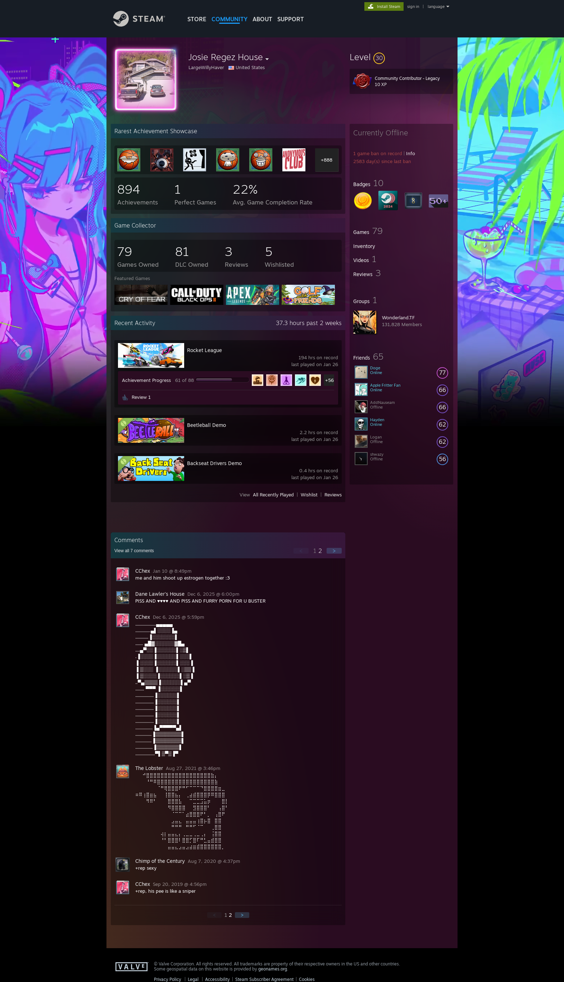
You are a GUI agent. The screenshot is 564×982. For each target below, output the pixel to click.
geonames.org (272, 969)
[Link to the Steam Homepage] (144, 25)
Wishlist (309, 494)
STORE (196, 19)
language (436, 6)
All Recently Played (273, 494)
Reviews (333, 494)
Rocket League (204, 350)
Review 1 (141, 397)
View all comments (134, 550)
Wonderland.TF (398, 317)
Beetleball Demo (206, 425)
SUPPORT (290, 19)
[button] (401, 57)
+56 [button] (329, 380)
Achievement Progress (146, 380)
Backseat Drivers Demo (214, 463)
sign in (413, 6)
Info (410, 153)
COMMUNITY (229, 19)
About (262, 19)
